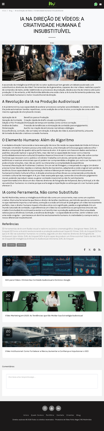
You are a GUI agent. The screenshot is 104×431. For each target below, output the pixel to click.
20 (8, 261)
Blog (10, 11)
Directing (21, 245)
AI (4, 245)
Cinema (11, 245)
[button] (3, 4)
